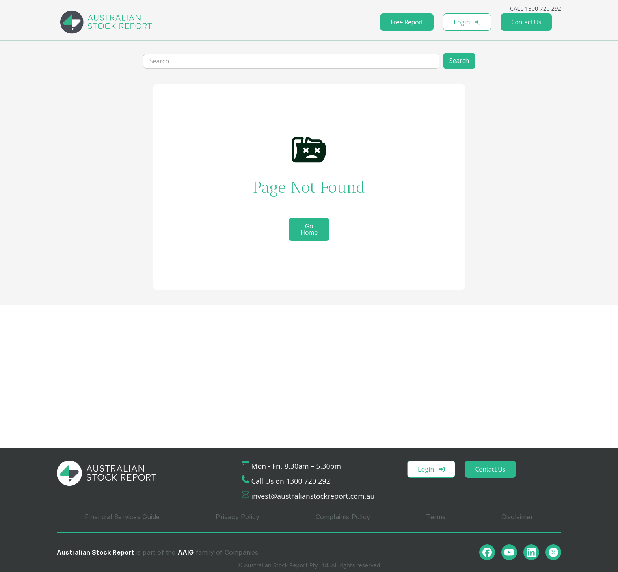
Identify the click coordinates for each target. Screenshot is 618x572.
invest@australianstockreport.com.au (313, 496)
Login (467, 22)
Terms (435, 517)
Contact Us (526, 22)
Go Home (308, 229)
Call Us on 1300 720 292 (290, 481)
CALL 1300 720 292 (535, 8)
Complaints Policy (343, 517)
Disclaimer (517, 517)
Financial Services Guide (122, 517)
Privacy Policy (237, 517)
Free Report (407, 22)
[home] (106, 22)
